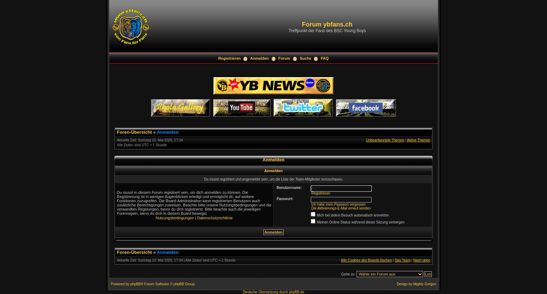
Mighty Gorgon (424, 284)
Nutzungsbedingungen (175, 218)
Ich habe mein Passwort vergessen (338, 204)
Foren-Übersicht (134, 132)
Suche (305, 58)
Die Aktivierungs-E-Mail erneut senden (340, 208)
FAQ (325, 58)
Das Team (403, 260)
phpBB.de (296, 292)
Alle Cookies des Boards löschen (366, 260)
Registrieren (229, 58)
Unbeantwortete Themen (385, 140)
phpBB (135, 284)
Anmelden (259, 58)
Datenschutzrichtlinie (215, 218)
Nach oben (421, 260)
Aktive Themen (418, 140)
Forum (284, 58)
